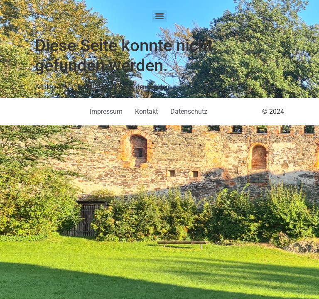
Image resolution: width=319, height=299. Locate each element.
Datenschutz (188, 111)
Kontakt (146, 111)
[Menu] (159, 16)
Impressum (106, 111)
